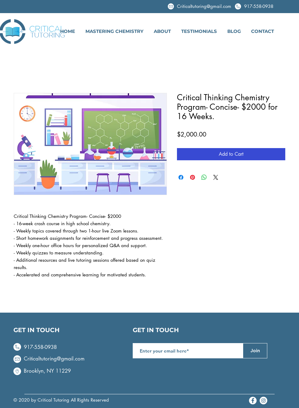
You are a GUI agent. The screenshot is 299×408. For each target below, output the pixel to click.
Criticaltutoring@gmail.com (54, 358)
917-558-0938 (258, 6)
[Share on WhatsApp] (204, 177)
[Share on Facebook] (181, 177)
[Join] (255, 350)
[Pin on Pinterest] (192, 177)
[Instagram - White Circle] (263, 400)
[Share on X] (215, 177)
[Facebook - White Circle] (253, 400)
